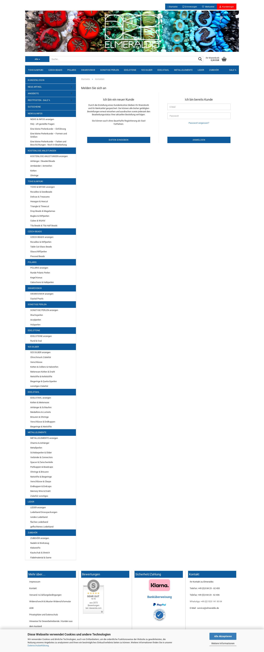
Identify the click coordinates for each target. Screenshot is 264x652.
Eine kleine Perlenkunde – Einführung (48, 129)
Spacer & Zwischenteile (41, 462)
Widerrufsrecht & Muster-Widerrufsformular (50, 601)
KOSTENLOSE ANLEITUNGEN (42, 150)
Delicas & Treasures (40, 196)
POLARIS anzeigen (39, 268)
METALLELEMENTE (183, 70)
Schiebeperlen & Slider (41, 452)
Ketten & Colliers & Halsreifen (44, 367)
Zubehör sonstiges (39, 496)
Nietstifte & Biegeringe (41, 476)
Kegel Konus (36, 277)
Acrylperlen (35, 319)
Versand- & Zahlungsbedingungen (45, 595)
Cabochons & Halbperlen (42, 282)
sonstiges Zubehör (39, 386)
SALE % (232, 70)
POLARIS (71, 70)
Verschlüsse (36, 362)
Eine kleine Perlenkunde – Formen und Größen (48, 135)
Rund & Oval (36, 341)
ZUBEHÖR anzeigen (39, 538)
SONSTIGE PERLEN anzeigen (44, 310)
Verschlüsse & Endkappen (42, 421)
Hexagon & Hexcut (39, 201)
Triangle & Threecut (39, 206)
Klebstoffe (35, 548)
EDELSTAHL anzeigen (40, 397)
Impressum (34, 581)
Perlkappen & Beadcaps (41, 467)
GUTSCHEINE (34, 106)
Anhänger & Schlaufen (41, 407)
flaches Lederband (39, 522)
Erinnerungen (190, 7)
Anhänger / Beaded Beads (42, 161)
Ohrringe (34, 175)
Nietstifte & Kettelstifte (41, 376)
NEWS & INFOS (35, 113)
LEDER (201, 70)
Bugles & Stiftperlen (39, 216)
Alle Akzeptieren (223, 636)
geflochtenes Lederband (41, 526)
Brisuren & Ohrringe (39, 417)
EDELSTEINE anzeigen (41, 336)
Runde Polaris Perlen (40, 272)
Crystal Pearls (36, 298)
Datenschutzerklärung (38, 645)
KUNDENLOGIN (36, 80)
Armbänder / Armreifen (41, 166)
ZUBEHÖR (214, 70)
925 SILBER (146, 70)
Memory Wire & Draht (40, 491)
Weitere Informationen (223, 643)
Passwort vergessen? (199, 123)
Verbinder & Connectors (41, 457)
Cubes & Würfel (37, 220)
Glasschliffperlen (38, 251)
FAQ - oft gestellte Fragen (42, 124)
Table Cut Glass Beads (41, 246)
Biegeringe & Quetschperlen (43, 381)
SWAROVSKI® (88, 70)
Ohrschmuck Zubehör (40, 357)
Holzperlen (35, 324)
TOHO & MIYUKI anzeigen (42, 187)
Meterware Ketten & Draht (42, 371)
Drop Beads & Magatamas (42, 211)
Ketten (33, 170)
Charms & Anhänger (39, 443)
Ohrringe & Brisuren (39, 472)
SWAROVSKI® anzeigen (41, 293)
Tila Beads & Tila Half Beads (43, 225)
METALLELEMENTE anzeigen (44, 438)
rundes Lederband (38, 517)
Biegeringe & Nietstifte (41, 426)
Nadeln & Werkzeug (39, 543)
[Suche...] (37, 59)
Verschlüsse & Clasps (40, 481)
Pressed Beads (37, 256)
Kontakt (33, 588)
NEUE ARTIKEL (35, 87)
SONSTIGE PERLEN (109, 70)
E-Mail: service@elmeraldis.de (204, 608)
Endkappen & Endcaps (41, 486)
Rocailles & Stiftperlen (40, 242)
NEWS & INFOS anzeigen (42, 119)
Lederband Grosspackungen (43, 512)
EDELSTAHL (163, 70)
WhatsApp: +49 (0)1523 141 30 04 (206, 601)
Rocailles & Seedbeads (41, 192)
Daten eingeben (118, 140)
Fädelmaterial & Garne (40, 557)
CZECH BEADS (55, 70)
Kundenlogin (226, 7)
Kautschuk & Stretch (40, 552)
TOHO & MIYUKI (35, 70)
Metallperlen (36, 447)
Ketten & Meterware (39, 402)
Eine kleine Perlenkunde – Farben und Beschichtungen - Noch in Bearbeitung (48, 143)
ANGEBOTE (33, 93)
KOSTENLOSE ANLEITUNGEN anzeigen (49, 156)
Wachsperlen (36, 315)
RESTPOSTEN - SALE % (39, 100)
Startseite (172, 7)
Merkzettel (208, 7)
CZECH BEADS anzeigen (41, 237)
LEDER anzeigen (38, 507)
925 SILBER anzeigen (40, 352)
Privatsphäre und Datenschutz (43, 614)
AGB (31, 608)
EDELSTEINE (130, 70)
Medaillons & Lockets (40, 412)
